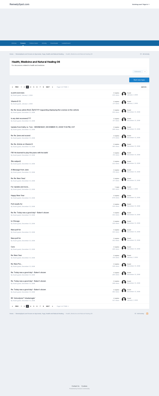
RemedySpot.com (19, 4)
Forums (23, 44)
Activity (44, 43)
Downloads (54, 43)
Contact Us (75, 386)
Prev (17, 87)
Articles (14, 43)
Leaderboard (66, 43)
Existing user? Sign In (140, 4)
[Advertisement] (79, 24)
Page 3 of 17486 (63, 87)
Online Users (33, 43)
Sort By (144, 87)
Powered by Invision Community (79, 388)
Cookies (84, 386)
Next (48, 87)
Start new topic (139, 80)
